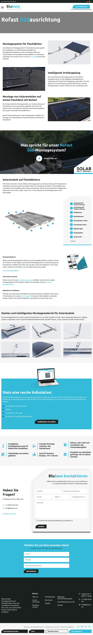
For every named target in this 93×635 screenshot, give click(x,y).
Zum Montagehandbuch (11, 271)
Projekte (47, 604)
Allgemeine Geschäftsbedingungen (64, 598)
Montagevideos (50, 598)
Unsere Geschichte (36, 602)
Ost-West (33, 57)
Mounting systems (35, 607)
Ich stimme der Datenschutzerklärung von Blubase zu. (55, 521)
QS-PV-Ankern (26, 296)
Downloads (48, 601)
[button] (25, 631)
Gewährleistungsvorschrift (66, 603)
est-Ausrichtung (27, 280)
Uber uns (35, 598)
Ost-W (20, 280)
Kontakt (60, 606)
